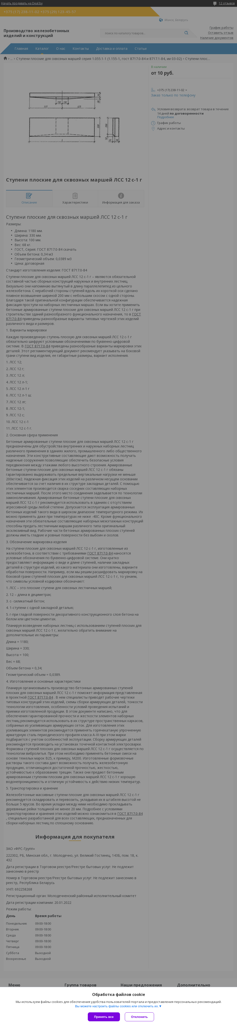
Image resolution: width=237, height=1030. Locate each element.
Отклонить (139, 1017)
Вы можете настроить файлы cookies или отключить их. (117, 1006)
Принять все (104, 1017)
